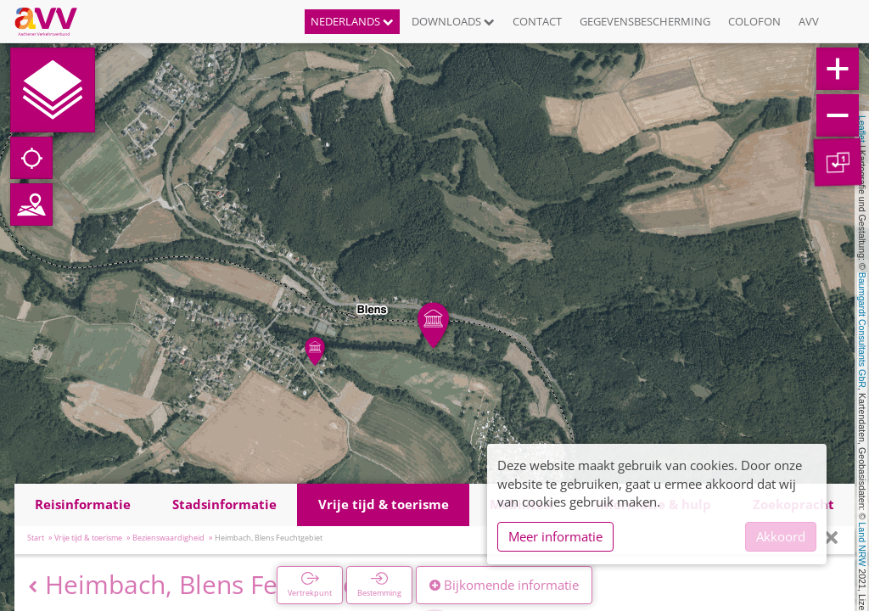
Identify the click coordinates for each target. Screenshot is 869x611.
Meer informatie (555, 536)
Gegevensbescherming (645, 21)
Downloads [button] (453, 21)
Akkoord (780, 536)
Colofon (754, 21)
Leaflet (862, 129)
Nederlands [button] (352, 21)
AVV (809, 21)
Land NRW (862, 544)
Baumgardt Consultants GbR (862, 330)
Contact (537, 21)
